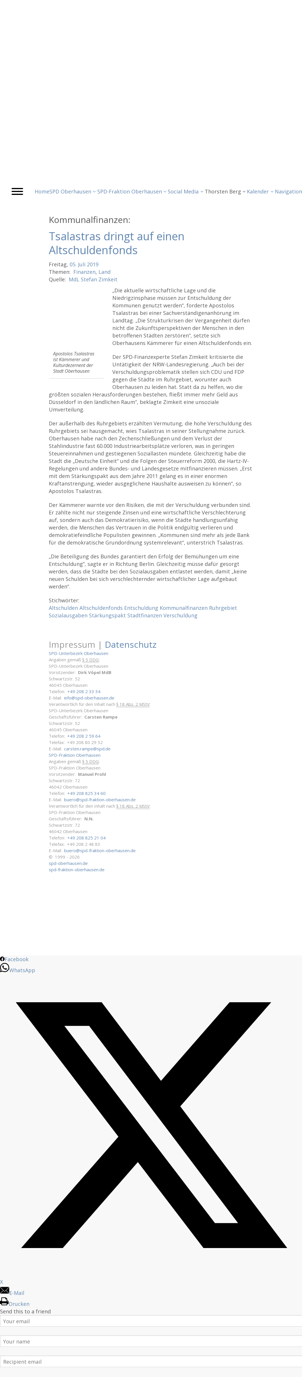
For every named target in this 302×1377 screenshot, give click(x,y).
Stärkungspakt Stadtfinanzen (125, 615)
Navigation (288, 191)
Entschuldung (141, 607)
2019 (92, 264)
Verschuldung (180, 615)
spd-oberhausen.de (68, 863)
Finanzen (84, 271)
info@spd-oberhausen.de (89, 698)
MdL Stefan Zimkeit (93, 279)
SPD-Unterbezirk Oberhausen (78, 653)
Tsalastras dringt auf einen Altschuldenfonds (116, 242)
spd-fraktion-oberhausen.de (77, 869)
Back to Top (294, 1369)
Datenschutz (130, 644)
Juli (81, 264)
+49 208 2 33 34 (83, 691)
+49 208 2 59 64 (83, 736)
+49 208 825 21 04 (86, 838)
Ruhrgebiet (223, 607)
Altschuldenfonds (101, 607)
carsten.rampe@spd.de (87, 749)
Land (104, 271)
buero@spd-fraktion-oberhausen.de (100, 799)
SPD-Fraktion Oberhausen (74, 755)
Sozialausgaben (68, 615)
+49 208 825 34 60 (86, 793)
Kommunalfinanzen (184, 607)
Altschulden (63, 607)
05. (73, 264)
